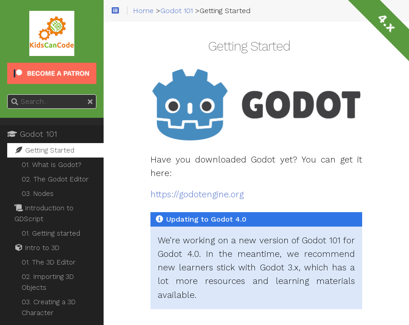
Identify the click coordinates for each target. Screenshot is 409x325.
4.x (386, 22)
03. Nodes (38, 194)
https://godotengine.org (197, 195)
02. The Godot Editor (55, 179)
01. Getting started (51, 233)
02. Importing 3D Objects (48, 282)
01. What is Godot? (52, 165)
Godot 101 (32, 134)
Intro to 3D (36, 248)
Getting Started (44, 150)
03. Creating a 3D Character (49, 307)
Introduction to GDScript (43, 213)
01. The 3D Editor (49, 262)
